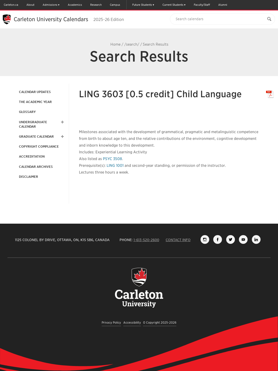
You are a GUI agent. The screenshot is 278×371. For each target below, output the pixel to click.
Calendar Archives (36, 167)
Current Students (172, 4)
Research (96, 4)
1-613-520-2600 (146, 240)
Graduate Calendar (36, 136)
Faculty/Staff (202, 4)
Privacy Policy (111, 322)
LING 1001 (115, 165)
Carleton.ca (11, 4)
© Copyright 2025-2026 (159, 322)
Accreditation (32, 156)
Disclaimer (28, 177)
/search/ (131, 44)
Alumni (222, 4)
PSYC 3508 (112, 159)
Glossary (27, 112)
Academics (75, 4)
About (30, 4)
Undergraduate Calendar (33, 124)
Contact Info (178, 240)
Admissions (50, 4)
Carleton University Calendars (69, 19)
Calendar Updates (35, 92)
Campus (115, 4)
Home (115, 44)
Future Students (142, 4)
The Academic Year (35, 102)
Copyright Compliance (39, 146)
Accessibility (132, 322)
